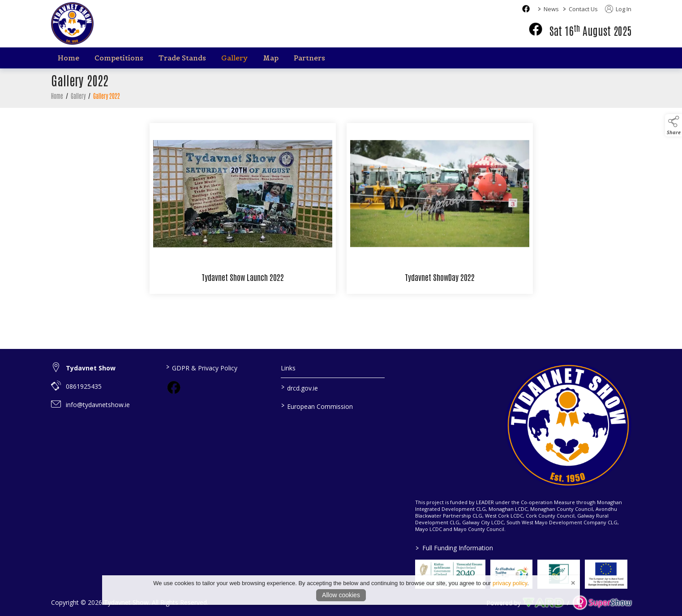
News (551, 9)
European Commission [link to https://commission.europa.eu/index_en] (317, 406)
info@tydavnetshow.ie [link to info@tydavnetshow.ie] (98, 404)
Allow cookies (341, 595)
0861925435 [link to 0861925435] (84, 386)
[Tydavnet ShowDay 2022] (440, 211)
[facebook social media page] (526, 9)
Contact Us (583, 9)
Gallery (78, 98)
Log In (618, 9)
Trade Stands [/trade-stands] (182, 57)
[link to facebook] (173, 387)
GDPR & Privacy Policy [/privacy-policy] (201, 367)
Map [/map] (271, 57)
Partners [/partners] (309, 57)
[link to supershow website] (602, 603)
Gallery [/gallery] (234, 57)
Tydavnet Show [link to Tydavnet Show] (91, 368)
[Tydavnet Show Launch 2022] (243, 211)
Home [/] (68, 57)
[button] (673, 125)
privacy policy (510, 583)
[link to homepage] (72, 23)
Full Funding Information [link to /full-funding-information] (454, 548)
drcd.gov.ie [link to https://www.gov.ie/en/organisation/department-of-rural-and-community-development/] (299, 387)
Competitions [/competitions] (118, 57)
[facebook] (535, 29)
